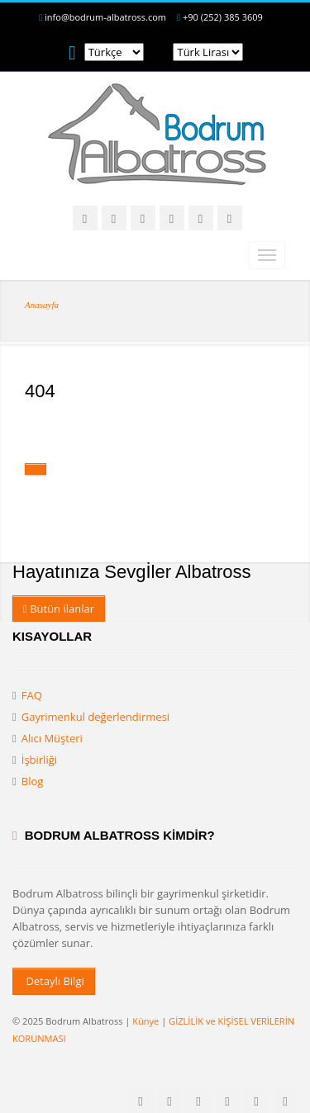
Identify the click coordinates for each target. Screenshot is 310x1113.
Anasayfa (42, 305)
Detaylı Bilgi (53, 980)
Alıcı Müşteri (52, 738)
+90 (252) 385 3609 (223, 17)
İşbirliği (39, 759)
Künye (145, 1021)
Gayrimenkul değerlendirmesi (95, 716)
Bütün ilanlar (58, 608)
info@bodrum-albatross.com (105, 17)
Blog (32, 781)
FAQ (31, 695)
